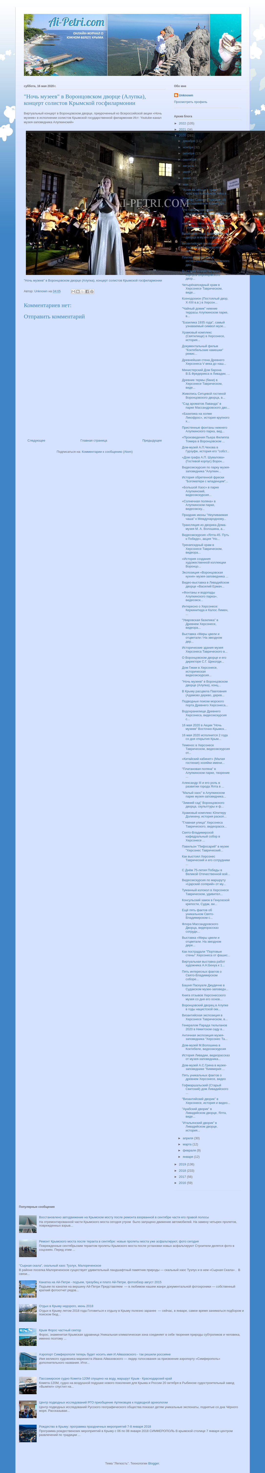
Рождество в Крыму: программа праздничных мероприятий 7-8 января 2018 (95, 1426)
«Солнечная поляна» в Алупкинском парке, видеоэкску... (199, 505)
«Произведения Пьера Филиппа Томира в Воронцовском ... (205, 439)
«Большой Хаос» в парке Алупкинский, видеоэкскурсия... (200, 491)
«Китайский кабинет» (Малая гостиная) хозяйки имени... (203, 761)
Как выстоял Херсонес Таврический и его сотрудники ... (206, 860)
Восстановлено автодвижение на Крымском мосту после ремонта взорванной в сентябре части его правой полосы (124, 1217)
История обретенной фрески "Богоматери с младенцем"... (205, 479)
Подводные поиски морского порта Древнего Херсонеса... (205, 703)
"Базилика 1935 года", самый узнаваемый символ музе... (204, 324)
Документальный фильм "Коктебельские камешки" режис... (202, 349)
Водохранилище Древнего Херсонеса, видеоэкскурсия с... (204, 715)
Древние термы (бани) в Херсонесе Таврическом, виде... (202, 383)
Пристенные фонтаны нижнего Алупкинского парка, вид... (204, 429)
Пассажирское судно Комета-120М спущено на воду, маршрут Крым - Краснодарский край (105, 1378)
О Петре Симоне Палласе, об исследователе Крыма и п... (204, 201)
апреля (188, 1138)
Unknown (186, 95)
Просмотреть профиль (190, 102)
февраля (190, 1150)
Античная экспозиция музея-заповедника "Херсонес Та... (205, 1037)
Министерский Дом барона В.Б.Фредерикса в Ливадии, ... (206, 372)
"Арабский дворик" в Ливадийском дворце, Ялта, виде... (204, 1112)
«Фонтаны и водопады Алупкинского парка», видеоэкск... (199, 596)
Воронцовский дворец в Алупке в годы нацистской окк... (205, 1007)
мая (186, 184)
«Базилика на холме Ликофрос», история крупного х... (205, 417)
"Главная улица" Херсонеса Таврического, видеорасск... (204, 824)
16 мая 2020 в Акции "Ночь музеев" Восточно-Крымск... (204, 727)
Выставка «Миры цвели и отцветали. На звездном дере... (201, 941)
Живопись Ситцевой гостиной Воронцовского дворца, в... (204, 395)
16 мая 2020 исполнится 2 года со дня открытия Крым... (205, 737)
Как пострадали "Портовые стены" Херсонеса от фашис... (206, 953)
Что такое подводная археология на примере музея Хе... (206, 213)
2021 (183, 129)
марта (187, 1144)
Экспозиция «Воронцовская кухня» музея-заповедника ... (205, 574)
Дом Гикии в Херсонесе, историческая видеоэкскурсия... (199, 671)
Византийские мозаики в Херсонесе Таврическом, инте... (202, 247)
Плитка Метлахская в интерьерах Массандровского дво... (205, 261)
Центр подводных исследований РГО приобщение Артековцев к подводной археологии (103, 1402)
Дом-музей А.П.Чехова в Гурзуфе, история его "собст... (205, 449)
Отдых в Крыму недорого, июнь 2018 (66, 1306)
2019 (183, 1164)
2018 (183, 1170)
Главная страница (94, 440)
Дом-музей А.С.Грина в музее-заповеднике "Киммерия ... (204, 1067)
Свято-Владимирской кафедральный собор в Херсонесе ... (201, 836)
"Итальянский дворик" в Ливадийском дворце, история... (200, 1126)
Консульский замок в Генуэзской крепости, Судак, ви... (206, 902)
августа (188, 166)
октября (189, 153)
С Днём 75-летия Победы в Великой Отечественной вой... (206, 872)
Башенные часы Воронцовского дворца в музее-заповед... (205, 235)
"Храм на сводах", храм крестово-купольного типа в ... (206, 191)
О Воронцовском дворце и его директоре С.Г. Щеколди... (204, 659)
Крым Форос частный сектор (60, 1330)
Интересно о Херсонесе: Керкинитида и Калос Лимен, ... (205, 610)
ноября (188, 147)
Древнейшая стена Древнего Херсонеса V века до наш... (204, 362)
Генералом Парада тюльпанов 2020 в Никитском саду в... (204, 1027)
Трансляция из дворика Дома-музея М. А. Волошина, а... (204, 527)
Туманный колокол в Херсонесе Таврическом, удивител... (205, 892)
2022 (183, 123)
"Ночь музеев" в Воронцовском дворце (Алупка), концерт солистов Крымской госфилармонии (93, 280)
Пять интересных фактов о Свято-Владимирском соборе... (202, 975)
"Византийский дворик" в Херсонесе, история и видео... (206, 1101)
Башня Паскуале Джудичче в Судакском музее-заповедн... (205, 987)
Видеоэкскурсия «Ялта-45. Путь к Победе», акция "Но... (205, 537)
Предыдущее (152, 440)
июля (187, 172)
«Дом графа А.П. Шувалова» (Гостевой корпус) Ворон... (203, 459)
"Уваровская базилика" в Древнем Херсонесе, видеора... (200, 623)
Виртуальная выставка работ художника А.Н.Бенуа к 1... (203, 963)
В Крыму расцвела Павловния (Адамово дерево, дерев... (204, 693)
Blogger (153, 1463)
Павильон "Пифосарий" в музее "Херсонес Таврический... (205, 848)
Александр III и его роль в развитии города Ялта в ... (203, 784)
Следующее (36, 440)
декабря (189, 141)
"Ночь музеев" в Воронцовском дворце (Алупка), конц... (205, 683)
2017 (183, 1177)
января (188, 1157)
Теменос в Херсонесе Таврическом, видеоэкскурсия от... (206, 749)
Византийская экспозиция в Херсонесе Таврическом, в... (205, 1017)
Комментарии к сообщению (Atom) (107, 452)
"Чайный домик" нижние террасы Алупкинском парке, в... (205, 312)
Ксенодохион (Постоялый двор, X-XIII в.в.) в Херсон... (205, 300)
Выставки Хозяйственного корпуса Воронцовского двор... (201, 274)
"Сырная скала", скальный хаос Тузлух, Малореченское (60, 1265)
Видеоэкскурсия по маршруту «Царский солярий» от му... (204, 882)
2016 (183, 1183)
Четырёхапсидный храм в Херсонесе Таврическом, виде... (202, 288)
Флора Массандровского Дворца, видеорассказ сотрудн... (200, 927)
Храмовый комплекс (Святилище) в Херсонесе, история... (203, 336)
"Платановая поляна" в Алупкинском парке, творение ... (206, 772)
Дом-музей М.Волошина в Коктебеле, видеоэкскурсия (204, 1047)
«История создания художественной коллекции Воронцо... (204, 562)
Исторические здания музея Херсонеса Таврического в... (204, 649)
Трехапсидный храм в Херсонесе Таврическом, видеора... (202, 548)
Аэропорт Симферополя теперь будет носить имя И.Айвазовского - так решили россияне (105, 1354)
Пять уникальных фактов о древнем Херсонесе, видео (204, 1077)
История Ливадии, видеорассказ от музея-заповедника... (206, 1057)
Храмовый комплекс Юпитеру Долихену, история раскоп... (204, 814)
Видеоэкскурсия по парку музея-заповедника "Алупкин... (206, 469)
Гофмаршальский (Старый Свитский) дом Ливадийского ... (205, 1089)
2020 (183, 135)
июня (187, 178)
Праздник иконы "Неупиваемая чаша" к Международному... (205, 517)
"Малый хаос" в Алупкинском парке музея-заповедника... (204, 794)
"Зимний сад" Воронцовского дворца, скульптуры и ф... (203, 804)
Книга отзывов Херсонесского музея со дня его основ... (204, 997)
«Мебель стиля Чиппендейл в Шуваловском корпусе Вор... (204, 225)
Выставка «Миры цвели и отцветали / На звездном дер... (202, 637)
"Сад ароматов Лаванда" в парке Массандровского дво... (206, 405)
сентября (190, 159)
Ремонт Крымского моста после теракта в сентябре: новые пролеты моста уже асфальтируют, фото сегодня (119, 1241)
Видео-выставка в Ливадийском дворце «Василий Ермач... (205, 584)
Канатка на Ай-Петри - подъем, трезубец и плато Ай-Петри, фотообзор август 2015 (100, 1282)
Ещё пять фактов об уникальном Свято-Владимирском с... (198, 913)
